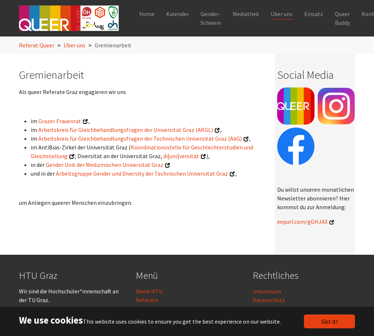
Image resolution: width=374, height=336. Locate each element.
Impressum (267, 291)
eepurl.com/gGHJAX (302, 221)
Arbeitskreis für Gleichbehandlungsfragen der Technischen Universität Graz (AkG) (140, 138)
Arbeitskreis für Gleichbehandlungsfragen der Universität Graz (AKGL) (125, 129)
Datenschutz (269, 300)
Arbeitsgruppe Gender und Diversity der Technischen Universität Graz (142, 173)
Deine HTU (149, 291)
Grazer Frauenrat (59, 121)
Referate (147, 300)
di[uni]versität (181, 156)
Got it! (329, 321)
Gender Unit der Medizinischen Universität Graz (104, 164)
